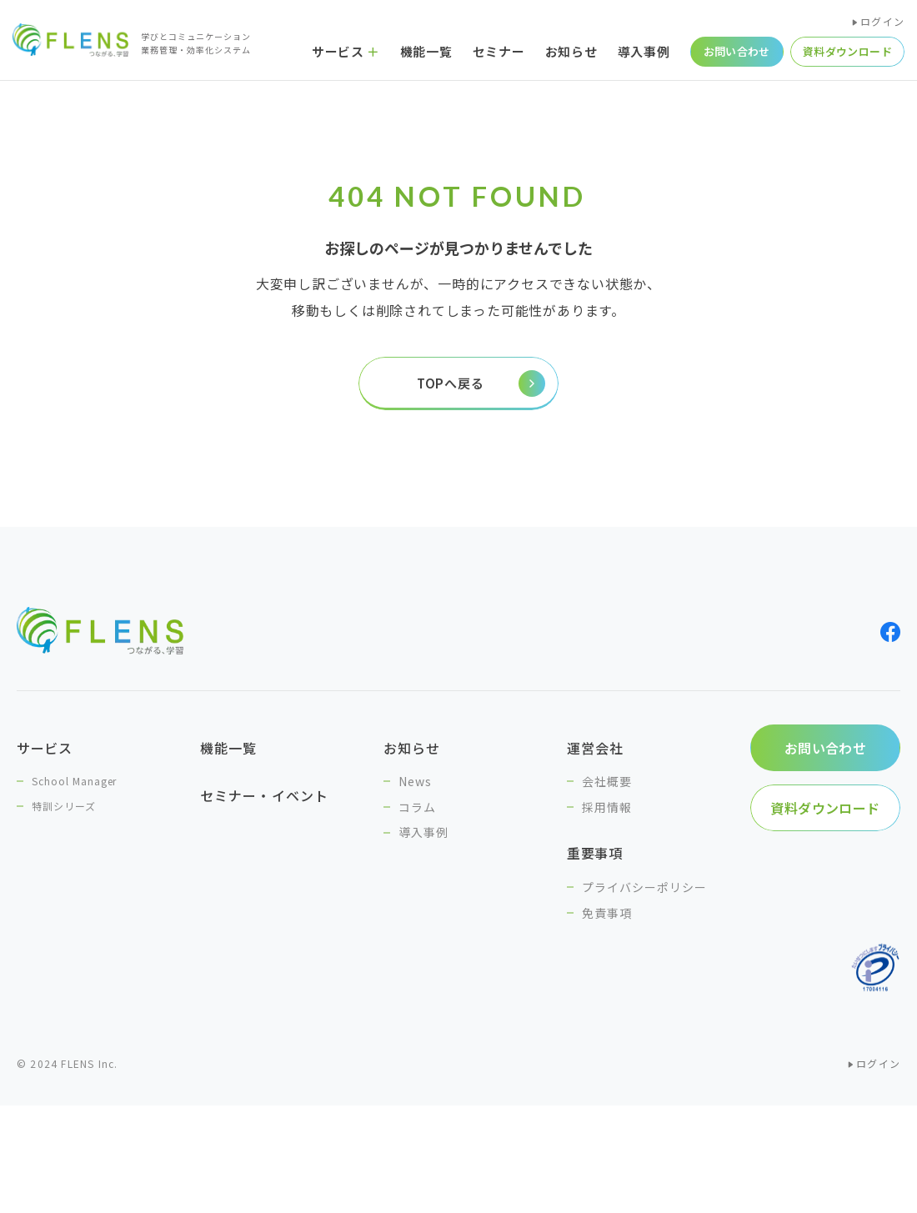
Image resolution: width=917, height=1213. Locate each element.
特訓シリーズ (64, 806)
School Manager (74, 781)
